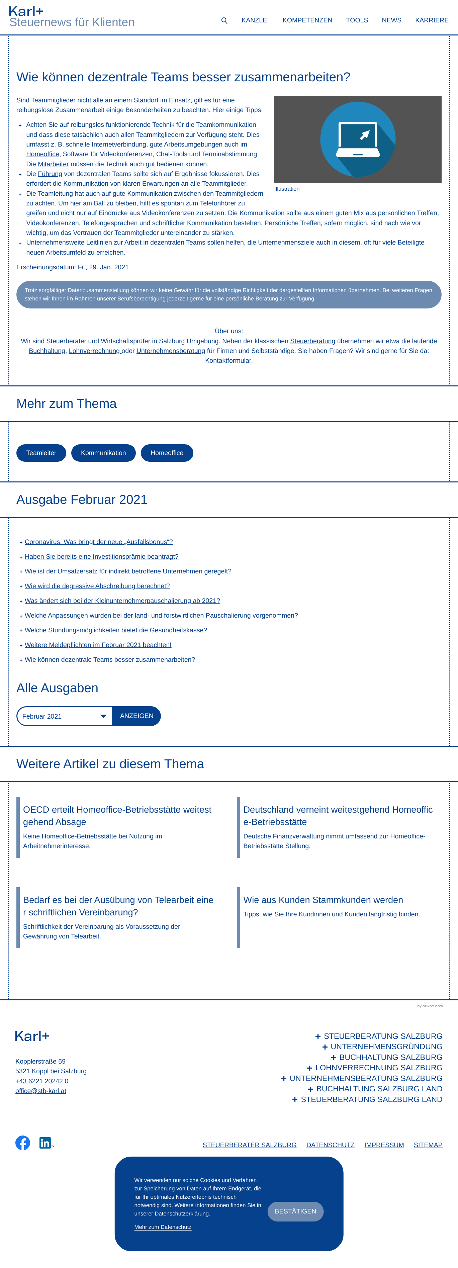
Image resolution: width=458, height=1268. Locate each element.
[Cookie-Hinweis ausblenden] (296, 1211)
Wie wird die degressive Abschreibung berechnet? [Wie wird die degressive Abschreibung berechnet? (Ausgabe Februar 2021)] (97, 586)
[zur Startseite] (26, 11)
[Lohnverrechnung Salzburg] (360, 1068)
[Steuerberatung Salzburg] (360, 1036)
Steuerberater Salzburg (250, 1145)
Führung (50, 174)
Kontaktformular (228, 360)
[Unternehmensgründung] (360, 1046)
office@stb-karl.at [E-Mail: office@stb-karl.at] (40, 1091)
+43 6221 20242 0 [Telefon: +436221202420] (41, 1081)
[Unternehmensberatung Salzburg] (360, 1078)
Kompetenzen (308, 20)
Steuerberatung (313, 341)
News (392, 20)
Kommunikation (85, 183)
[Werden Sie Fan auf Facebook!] (22, 1143)
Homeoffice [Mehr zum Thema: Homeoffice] (167, 453)
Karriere (432, 20)
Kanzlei (255, 20)
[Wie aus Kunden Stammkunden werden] (339, 917)
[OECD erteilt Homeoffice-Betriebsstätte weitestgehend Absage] (118, 827)
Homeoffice (42, 154)
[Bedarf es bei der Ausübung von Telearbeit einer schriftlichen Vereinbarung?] (118, 917)
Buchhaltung (47, 351)
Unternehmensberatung (170, 351)
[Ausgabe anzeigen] (137, 716)
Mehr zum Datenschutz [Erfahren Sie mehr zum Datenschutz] (163, 1227)
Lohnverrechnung (95, 351)
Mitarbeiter (53, 164)
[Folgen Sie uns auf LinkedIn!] (46, 1143)
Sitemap (428, 1145)
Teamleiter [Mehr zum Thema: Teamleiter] (41, 453)
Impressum (384, 1145)
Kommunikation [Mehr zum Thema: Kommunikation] (103, 453)
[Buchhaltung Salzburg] (360, 1057)
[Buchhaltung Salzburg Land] (360, 1089)
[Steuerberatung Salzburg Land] (360, 1099)
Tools (357, 20)
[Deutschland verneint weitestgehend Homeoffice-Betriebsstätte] (339, 827)
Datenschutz (330, 1145)
